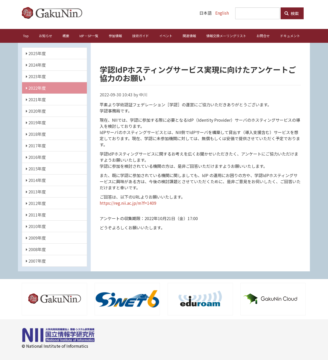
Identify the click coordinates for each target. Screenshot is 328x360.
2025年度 (36, 53)
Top (26, 35)
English (222, 13)
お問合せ (263, 35)
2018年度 (36, 134)
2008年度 (36, 249)
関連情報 (189, 35)
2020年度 (36, 111)
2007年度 (36, 261)
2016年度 (36, 157)
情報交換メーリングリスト (226, 35)
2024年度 (36, 64)
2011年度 (36, 214)
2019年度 (36, 122)
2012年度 (36, 203)
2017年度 (36, 145)
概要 (66, 35)
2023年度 (36, 76)
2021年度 (36, 99)
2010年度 (36, 226)
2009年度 (36, 237)
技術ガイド (140, 35)
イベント (165, 35)
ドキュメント (290, 35)
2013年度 (36, 191)
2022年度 (36, 88)
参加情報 (115, 35)
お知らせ (45, 35)
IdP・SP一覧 (88, 35)
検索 (291, 13)
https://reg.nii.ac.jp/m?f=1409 (128, 203)
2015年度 (36, 168)
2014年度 (36, 180)
